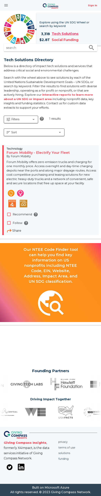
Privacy (63, 442)
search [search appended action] (91, 47)
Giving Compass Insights (25, 443)
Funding (63, 458)
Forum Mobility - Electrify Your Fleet (38, 153)
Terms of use (66, 447)
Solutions (64, 453)
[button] (21, 119)
